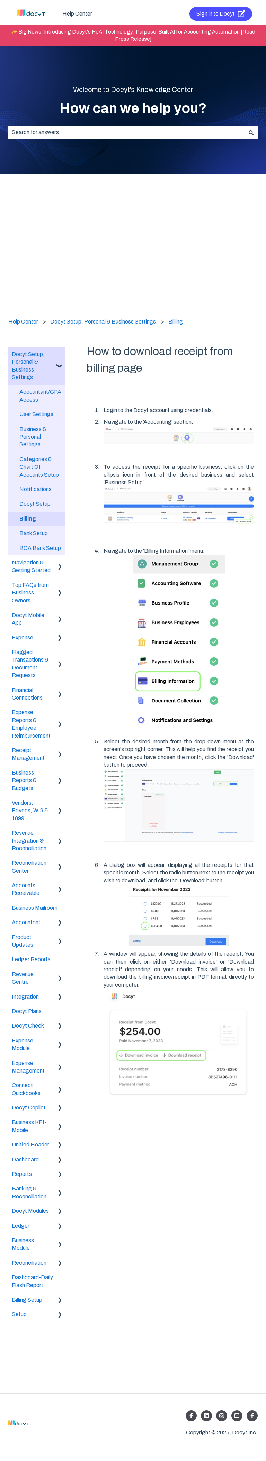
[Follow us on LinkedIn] (206, 1415)
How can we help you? (133, 108)
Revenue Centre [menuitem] (23, 978)
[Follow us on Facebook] (191, 1415)
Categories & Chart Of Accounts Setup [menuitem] (39, 467)
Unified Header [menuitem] (30, 1145)
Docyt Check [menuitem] (28, 1026)
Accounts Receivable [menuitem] (25, 889)
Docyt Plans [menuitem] (27, 1011)
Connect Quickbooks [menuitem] (26, 1089)
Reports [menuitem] (22, 1174)
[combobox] (126, 132)
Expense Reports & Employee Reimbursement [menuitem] (31, 723)
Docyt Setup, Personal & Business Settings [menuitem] (28, 365)
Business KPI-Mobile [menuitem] (29, 1126)
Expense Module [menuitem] (22, 1044)
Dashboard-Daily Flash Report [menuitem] (32, 1281)
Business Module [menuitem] (23, 1244)
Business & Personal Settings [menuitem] (32, 437)
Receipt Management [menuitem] (28, 754)
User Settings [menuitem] (36, 414)
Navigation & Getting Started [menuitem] (31, 566)
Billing (175, 322)
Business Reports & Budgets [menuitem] (24, 780)
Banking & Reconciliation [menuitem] (29, 1192)
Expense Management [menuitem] (28, 1067)
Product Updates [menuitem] (22, 941)
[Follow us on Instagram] (221, 1415)
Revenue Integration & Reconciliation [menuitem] (29, 840)
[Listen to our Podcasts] (236, 1415)
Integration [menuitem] (25, 997)
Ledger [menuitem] (20, 1226)
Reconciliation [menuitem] (29, 1263)
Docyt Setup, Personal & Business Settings (103, 322)
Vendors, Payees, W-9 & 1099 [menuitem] (30, 810)
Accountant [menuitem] (26, 922)
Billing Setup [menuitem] (27, 1300)
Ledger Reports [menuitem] (31, 959)
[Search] (251, 132)
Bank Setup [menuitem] (33, 533)
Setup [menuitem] (19, 1314)
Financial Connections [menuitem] (27, 694)
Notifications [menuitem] (35, 489)
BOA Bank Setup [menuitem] (40, 548)
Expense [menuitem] (22, 637)
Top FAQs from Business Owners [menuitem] (30, 592)
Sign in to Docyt (221, 13)
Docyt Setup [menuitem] (35, 504)
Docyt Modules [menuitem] (30, 1211)
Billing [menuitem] (27, 519)
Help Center (77, 14)
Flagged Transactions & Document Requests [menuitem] (30, 663)
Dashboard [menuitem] (25, 1159)
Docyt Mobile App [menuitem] (28, 619)
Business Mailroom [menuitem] (34, 908)
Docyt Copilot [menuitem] (29, 1108)
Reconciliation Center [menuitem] (29, 866)
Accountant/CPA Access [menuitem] (40, 395)
